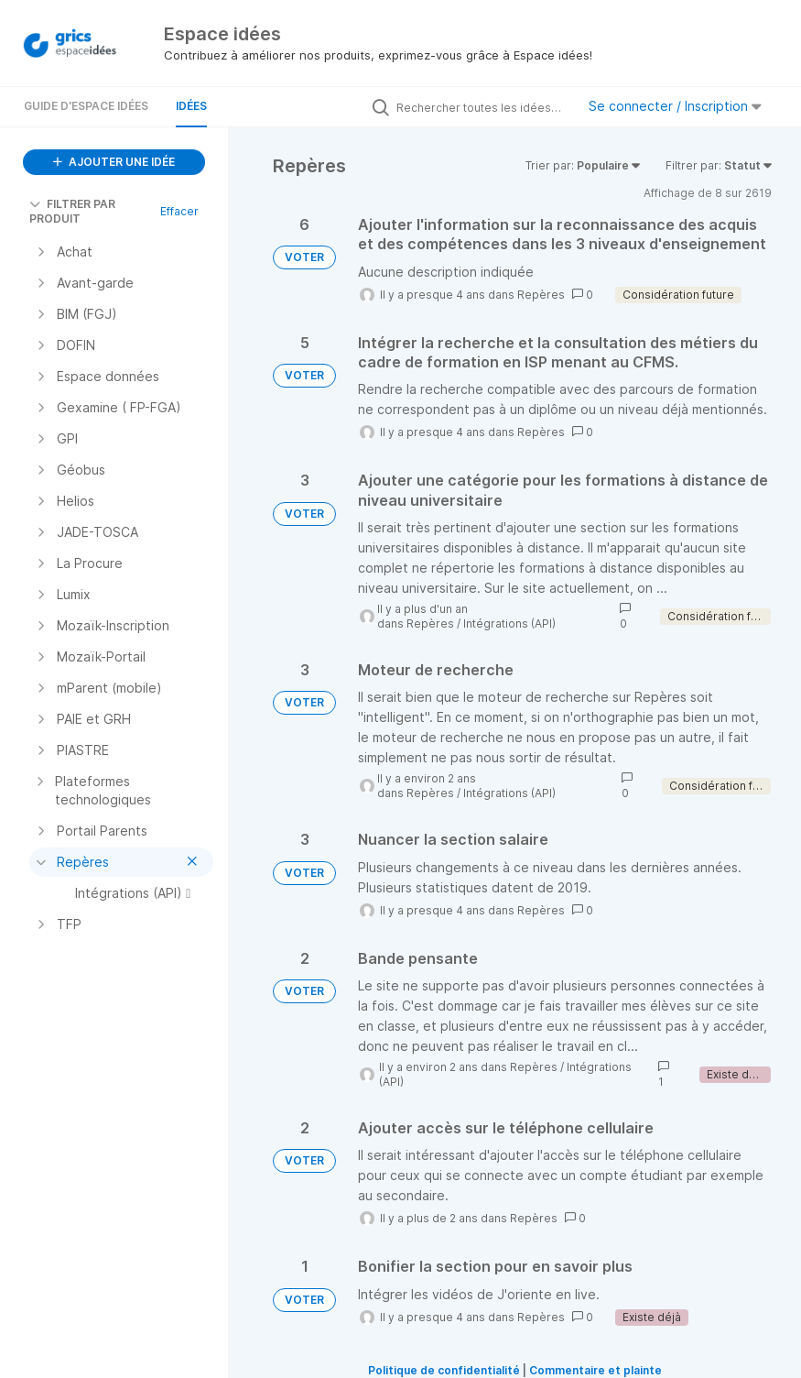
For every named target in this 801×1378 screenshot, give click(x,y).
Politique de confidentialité (444, 1370)
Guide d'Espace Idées (86, 106)
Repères (541, 294)
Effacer (179, 211)
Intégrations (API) (509, 623)
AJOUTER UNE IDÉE (114, 162)
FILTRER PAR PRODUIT (72, 211)
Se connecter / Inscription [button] (675, 106)
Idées (191, 106)
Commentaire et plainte (595, 1370)
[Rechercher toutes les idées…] (481, 107)
